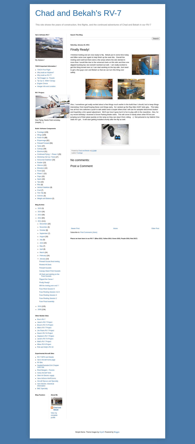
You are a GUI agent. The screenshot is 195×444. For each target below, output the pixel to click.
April (41, 249)
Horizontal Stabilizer (44, 160)
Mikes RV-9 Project (44, 344)
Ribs (38, 185)
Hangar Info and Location (46, 86)
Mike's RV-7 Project (44, 328)
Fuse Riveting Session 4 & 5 (49, 292)
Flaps (39, 176)
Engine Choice (42, 83)
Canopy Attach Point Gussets (49, 271)
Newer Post (75, 228)
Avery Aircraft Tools (44, 373)
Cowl (39, 190)
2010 (40, 306)
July (41, 240)
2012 (40, 218)
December (44, 224)
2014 (40, 212)
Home (115, 228)
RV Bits (40, 362)
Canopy (40, 149)
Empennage (41, 140)
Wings (39, 135)
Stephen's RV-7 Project (45, 336)
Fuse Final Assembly (46, 301)
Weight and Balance (44, 198)
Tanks (39, 146)
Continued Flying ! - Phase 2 (47, 154)
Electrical (40, 151)
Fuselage (80, 153)
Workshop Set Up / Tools (46, 157)
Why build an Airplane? (45, 72)
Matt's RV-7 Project (44, 341)
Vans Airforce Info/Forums (46, 378)
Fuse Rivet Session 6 (47, 289)
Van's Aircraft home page (46, 360)
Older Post (155, 228)
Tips (38, 182)
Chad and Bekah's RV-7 (78, 13)
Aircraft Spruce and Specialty (47, 381)
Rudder (40, 163)
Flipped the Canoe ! (46, 279)
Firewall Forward (43, 143)
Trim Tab (40, 193)
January (43, 259)
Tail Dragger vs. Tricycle (45, 78)
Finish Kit (40, 138)
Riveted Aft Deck (45, 265)
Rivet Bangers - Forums (45, 370)
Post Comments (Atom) (88, 232)
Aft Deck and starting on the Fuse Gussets (49, 275)
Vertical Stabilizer (43, 187)
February (43, 256)
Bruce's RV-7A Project (45, 325)
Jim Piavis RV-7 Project (45, 330)
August (42, 237)
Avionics (40, 196)
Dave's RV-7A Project (45, 333)
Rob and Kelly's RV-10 (45, 347)
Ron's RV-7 (41, 319)
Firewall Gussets (45, 268)
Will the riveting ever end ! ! (49, 286)
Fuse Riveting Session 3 (48, 295)
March (42, 252)
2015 (40, 208)
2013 (40, 215)
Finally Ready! (44, 282)
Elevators (40, 168)
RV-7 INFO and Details (45, 357)
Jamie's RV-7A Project (45, 339)
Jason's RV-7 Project (44, 322)
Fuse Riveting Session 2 (48, 298)
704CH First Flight (43, 70)
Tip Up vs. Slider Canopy (46, 81)
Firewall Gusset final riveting (49, 261)
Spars (39, 179)
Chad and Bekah (57, 409)
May (41, 246)
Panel (39, 171)
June (42, 243)
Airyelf (101, 432)
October (43, 230)
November (44, 227)
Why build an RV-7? (44, 75)
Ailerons (40, 165)
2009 (40, 309)
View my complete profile (54, 415)
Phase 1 (40, 173)
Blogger (116, 432)
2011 (40, 221)
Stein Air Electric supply (45, 375)
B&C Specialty (42, 388)
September (44, 233)
